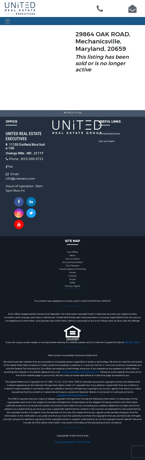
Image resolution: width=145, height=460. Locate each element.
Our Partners (72, 265)
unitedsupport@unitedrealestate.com (80, 371)
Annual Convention (72, 262)
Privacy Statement (64, 442)
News (72, 255)
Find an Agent (72, 286)
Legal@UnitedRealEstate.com (72, 395)
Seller (72, 282)
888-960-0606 (131, 342)
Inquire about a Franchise (72, 269)
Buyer (72, 279)
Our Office (72, 252)
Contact (73, 275)
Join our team (107, 141)
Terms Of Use (83, 442)
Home (72, 272)
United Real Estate (109, 133)
